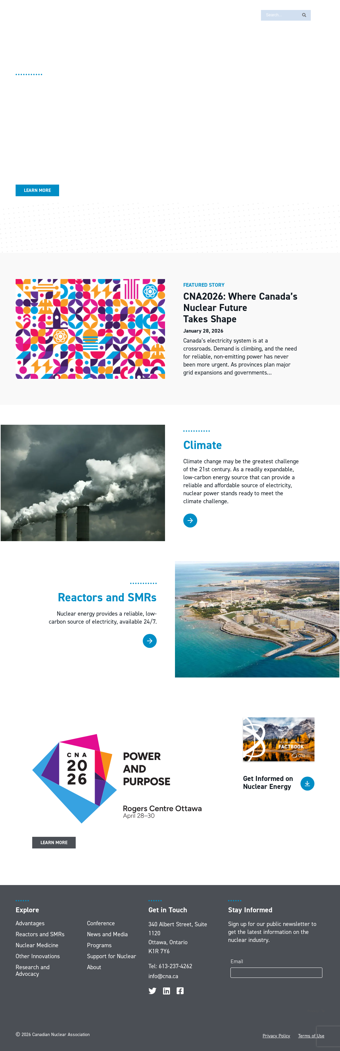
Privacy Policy (276, 1036)
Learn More (37, 190)
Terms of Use (311, 1036)
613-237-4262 (175, 966)
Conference (101, 923)
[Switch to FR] (319, 15)
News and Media (107, 934)
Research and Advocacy (32, 970)
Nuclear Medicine (37, 945)
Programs (99, 945)
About (94, 967)
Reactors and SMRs (40, 934)
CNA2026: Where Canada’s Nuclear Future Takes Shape (240, 308)
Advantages (30, 923)
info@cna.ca (163, 976)
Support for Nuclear (111, 956)
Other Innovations (38, 956)
